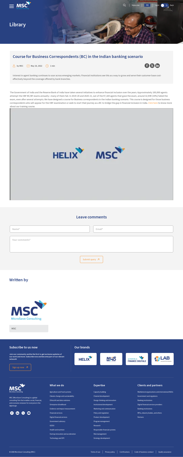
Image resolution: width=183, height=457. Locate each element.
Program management (102, 421)
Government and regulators (147, 396)
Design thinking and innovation (105, 400)
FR (147, 5)
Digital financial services (58, 417)
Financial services (56, 413)
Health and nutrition (57, 430)
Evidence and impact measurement (62, 409)
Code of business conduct (144, 452)
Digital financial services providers (149, 405)
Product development (102, 417)
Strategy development (102, 438)
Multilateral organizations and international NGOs (155, 392)
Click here (153, 102)
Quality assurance (164, 452)
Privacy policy (110, 452)
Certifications (125, 452)
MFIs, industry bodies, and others (149, 413)
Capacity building (100, 392)
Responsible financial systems (105, 430)
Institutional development (103, 405)
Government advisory (57, 421)
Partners (140, 417)
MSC (21, 65)
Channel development (102, 396)
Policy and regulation (101, 413)
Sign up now (20, 367)
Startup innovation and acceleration (63, 434)
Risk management (100, 434)
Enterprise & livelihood (58, 405)
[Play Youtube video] (91, 154)
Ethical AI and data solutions (60, 400)
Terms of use (95, 452)
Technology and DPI (57, 438)
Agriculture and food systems (60, 392)
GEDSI (52, 426)
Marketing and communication (104, 409)
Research (97, 426)
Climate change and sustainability (62, 396)
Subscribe (135, 5)
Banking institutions (144, 400)
